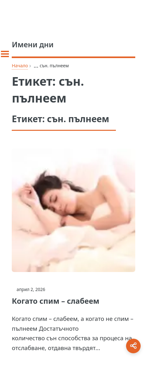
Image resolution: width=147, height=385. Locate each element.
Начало (20, 66)
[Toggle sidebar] (5, 54)
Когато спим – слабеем (55, 301)
